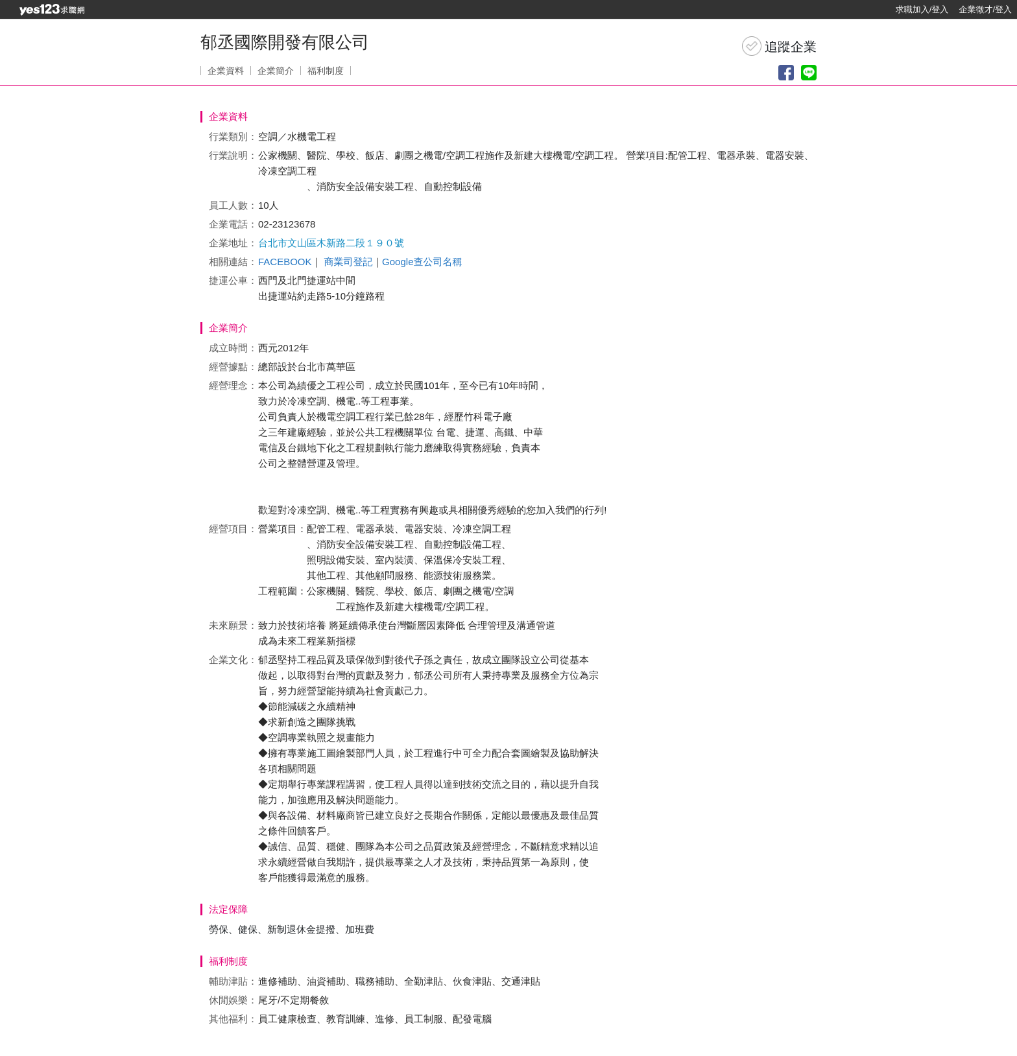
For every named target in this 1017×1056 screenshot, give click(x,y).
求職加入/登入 (922, 9)
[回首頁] (51, 9)
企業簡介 (275, 70)
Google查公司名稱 (422, 261)
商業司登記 (348, 261)
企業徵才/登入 (985, 9)
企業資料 (226, 70)
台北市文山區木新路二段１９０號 (331, 242)
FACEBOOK (285, 261)
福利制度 (325, 70)
